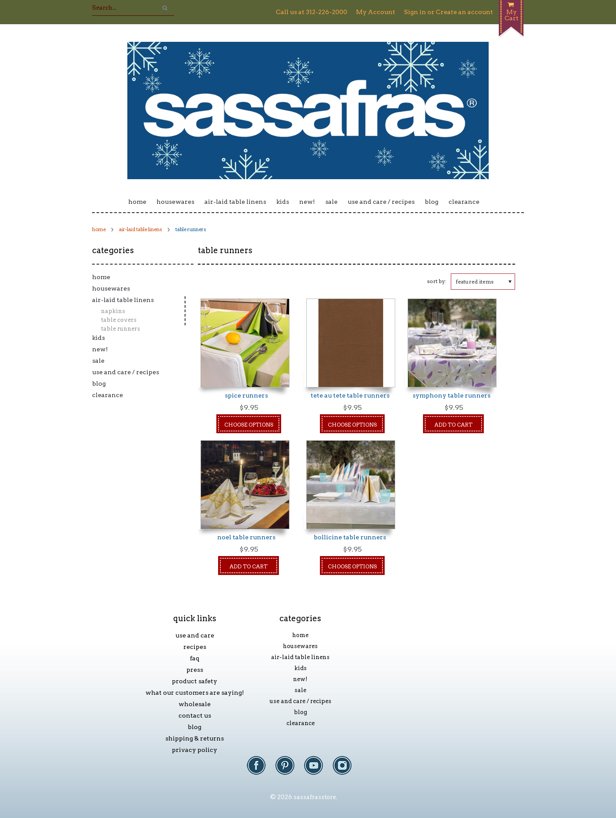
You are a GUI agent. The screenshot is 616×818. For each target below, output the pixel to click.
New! (307, 201)
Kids (282, 201)
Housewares (175, 201)
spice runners (246, 395)
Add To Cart (453, 424)
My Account (375, 12)
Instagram (346, 769)
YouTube (318, 769)
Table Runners (120, 328)
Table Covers (119, 320)
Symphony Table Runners (451, 395)
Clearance (464, 201)
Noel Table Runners (246, 537)
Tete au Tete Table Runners (350, 395)
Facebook (260, 769)
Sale (331, 201)
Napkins (113, 311)
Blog (431, 201)
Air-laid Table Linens (235, 201)
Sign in (415, 12)
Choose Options (248, 424)
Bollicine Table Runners (350, 537)
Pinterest (289, 769)
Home (137, 201)
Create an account (464, 12)
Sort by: (436, 281)
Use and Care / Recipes (381, 201)
